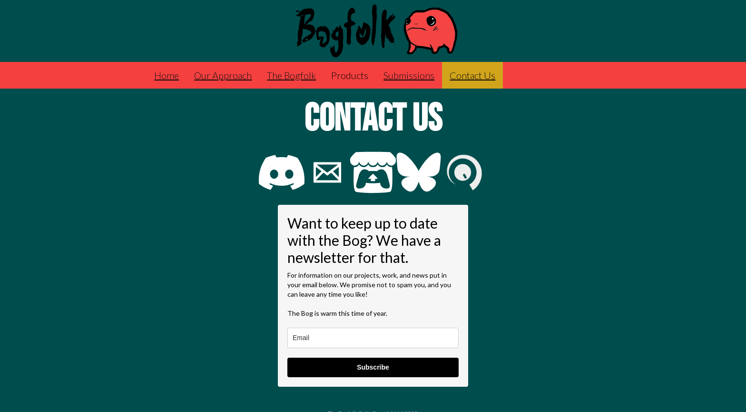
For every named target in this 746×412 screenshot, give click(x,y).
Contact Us (472, 75)
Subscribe (373, 367)
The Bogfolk (291, 75)
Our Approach (223, 75)
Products (349, 75)
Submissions (408, 75)
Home (166, 75)
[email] (373, 338)
